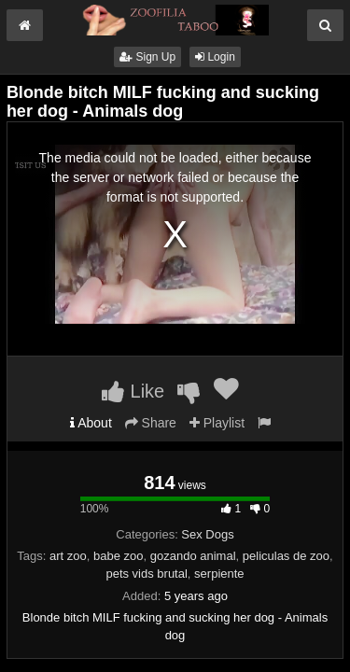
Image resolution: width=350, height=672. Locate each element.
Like (133, 391)
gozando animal (193, 556)
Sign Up (147, 56)
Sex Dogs (207, 534)
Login (215, 56)
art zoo (68, 556)
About (91, 422)
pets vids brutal (146, 574)
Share (150, 422)
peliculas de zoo (286, 556)
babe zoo (118, 556)
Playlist (217, 422)
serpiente (219, 574)
